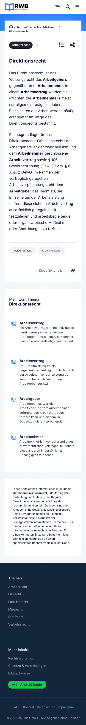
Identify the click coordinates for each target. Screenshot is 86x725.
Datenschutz (46, 707)
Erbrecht (14, 594)
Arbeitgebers (55, 79)
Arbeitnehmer (50, 86)
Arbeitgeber (20, 191)
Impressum (66, 707)
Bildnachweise (19, 673)
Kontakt (28, 707)
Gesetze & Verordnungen (27, 666)
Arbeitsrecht (21, 45)
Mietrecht (15, 609)
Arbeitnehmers (46, 98)
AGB (17, 707)
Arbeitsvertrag (34, 92)
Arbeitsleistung (51, 250)
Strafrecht (15, 617)
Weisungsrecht (23, 250)
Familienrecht (18, 602)
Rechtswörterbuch (22, 658)
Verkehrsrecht (19, 624)
